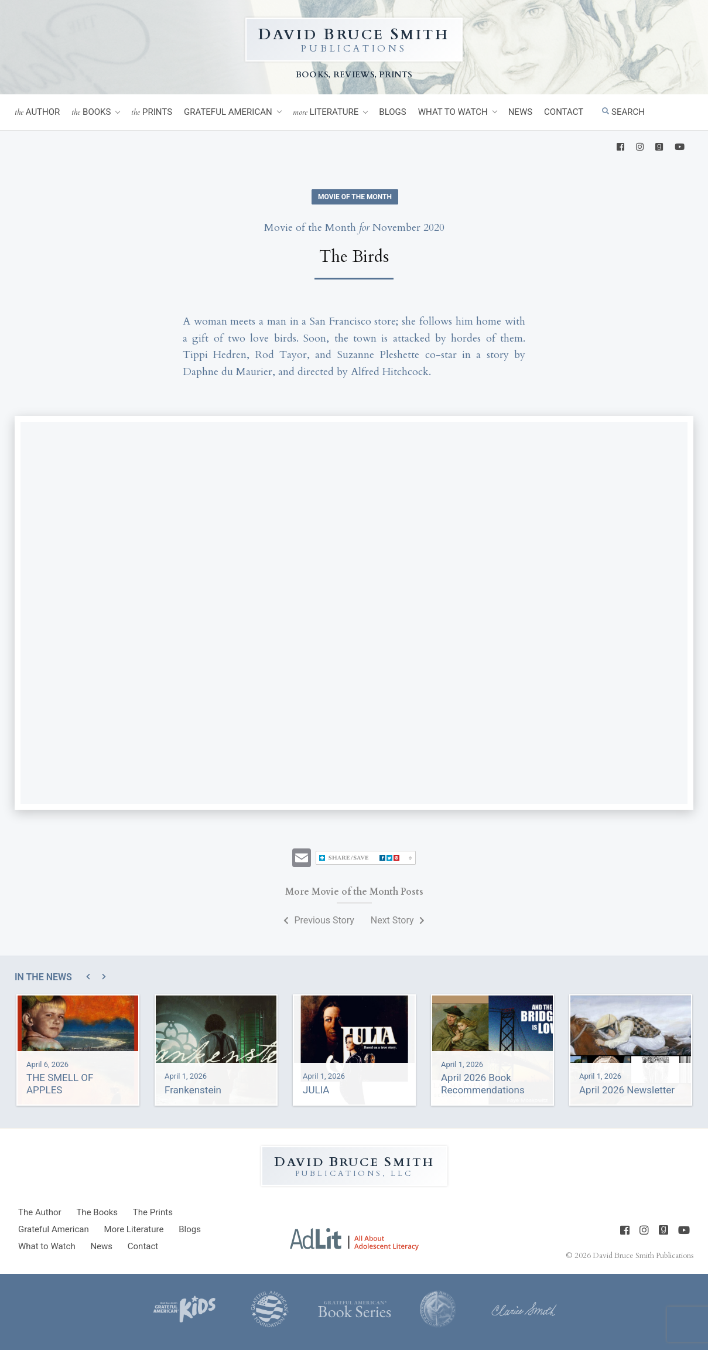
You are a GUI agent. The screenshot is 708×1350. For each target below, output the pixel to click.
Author (37, 112)
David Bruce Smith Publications (643, 1255)
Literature (326, 112)
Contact (563, 112)
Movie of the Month (355, 197)
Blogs (392, 112)
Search (623, 112)
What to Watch (453, 112)
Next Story (398, 920)
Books (91, 112)
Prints (151, 112)
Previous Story (318, 920)
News (520, 112)
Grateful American (228, 112)
